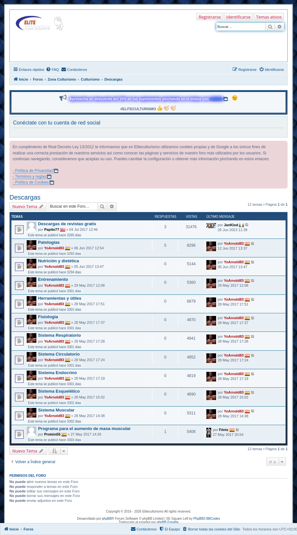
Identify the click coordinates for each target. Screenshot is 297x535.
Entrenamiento (53, 279)
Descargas (25, 197)
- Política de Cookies (31, 182)
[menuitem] (52, 70)
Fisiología (48, 316)
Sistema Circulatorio (59, 354)
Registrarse (210, 17)
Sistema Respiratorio (59, 335)
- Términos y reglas (29, 176)
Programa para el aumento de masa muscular (84, 428)
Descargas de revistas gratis (67, 223)
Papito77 (51, 229)
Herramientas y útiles (59, 298)
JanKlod (231, 225)
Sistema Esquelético (59, 391)
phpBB (107, 518)
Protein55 (52, 434)
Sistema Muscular (56, 410)
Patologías (49, 242)
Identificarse (238, 17)
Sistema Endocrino (57, 372)
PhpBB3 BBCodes (206, 518)
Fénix (223, 430)
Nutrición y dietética (58, 260)
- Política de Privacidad (33, 170)
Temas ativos (269, 17)
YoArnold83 (54, 248)
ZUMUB (216, 99)
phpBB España (167, 522)
